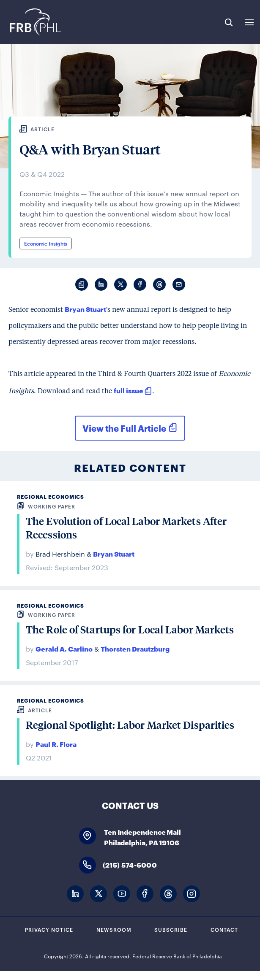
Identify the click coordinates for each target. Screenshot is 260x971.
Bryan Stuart (85, 309)
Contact (224, 929)
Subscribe (170, 929)
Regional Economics (50, 496)
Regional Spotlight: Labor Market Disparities (130, 725)
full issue (128, 390)
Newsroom (113, 929)
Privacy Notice (49, 929)
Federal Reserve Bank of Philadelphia (34, 21)
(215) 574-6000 (130, 864)
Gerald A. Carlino (64, 648)
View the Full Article (124, 428)
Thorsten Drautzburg (135, 648)
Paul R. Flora (56, 744)
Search (228, 22)
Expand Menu (249, 22)
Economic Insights (45, 243)
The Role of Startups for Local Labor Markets (130, 629)
